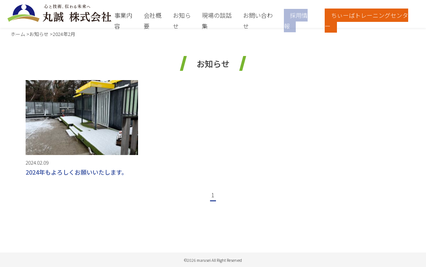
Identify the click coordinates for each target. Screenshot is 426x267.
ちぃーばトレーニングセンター (366, 20)
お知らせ (39, 33)
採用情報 (296, 20)
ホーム (18, 33)
